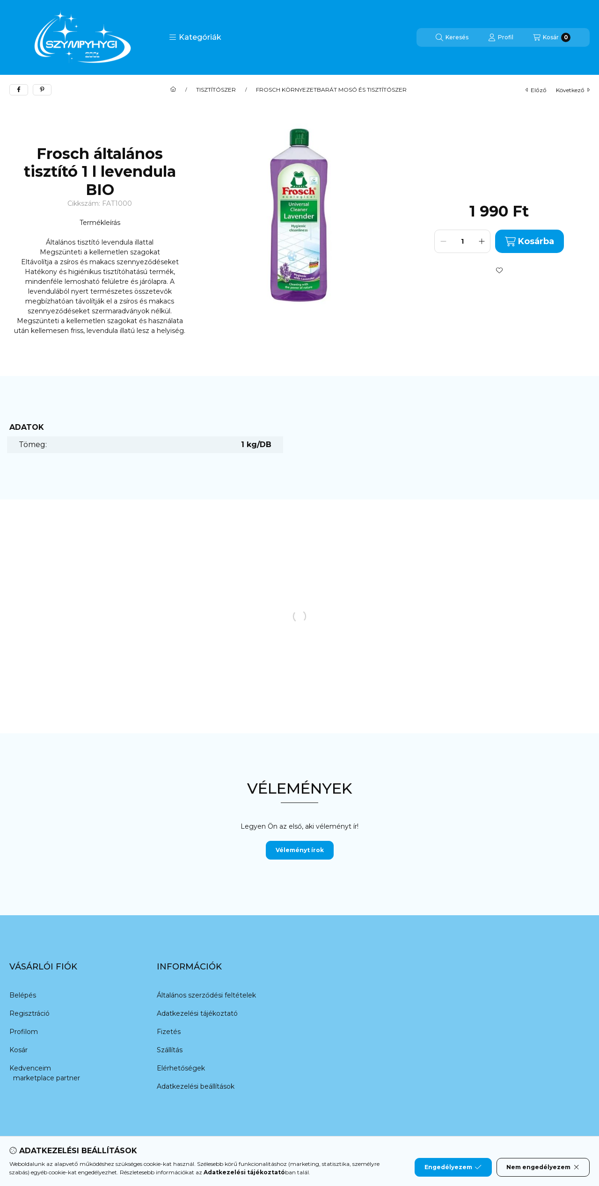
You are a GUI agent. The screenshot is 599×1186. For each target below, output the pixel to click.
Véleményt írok (300, 849)
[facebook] (18, 89)
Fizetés (169, 1031)
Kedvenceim (30, 1068)
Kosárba (529, 241)
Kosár (18, 1050)
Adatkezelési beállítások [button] (195, 1086)
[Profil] (501, 37)
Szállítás (170, 1050)
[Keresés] (452, 37)
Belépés (22, 995)
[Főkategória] (173, 90)
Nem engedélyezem (543, 1167)
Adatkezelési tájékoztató (197, 1013)
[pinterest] (42, 89)
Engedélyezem (453, 1167)
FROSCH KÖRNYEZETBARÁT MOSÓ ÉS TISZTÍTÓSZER (331, 90)
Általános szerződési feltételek (206, 995)
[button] (195, 37)
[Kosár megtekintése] (552, 37)
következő (573, 90)
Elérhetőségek (181, 1068)
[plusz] (481, 241)
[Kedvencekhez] (499, 270)
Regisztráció (29, 1013)
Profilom (23, 1031)
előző (536, 90)
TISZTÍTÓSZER (216, 90)
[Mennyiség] (462, 241)
